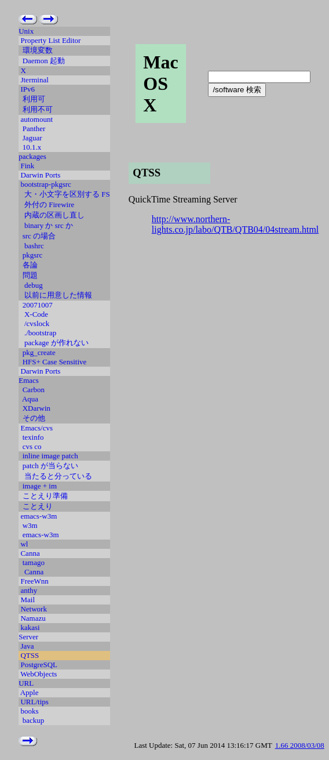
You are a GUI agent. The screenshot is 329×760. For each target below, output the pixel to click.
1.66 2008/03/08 (299, 745)
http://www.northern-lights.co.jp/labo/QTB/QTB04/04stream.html (235, 224)
